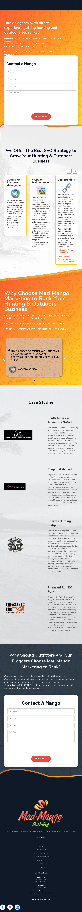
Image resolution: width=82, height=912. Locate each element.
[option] (15, 205)
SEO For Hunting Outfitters (41, 857)
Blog (41, 864)
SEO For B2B (41, 860)
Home (41, 843)
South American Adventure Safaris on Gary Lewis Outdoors (66, 259)
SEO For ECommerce (41, 853)
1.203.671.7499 (41, 887)
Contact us (41, 867)
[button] (76, 5)
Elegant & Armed (60, 469)
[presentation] (22, 108)
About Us (41, 846)
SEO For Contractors (41, 850)
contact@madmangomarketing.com (41, 893)
